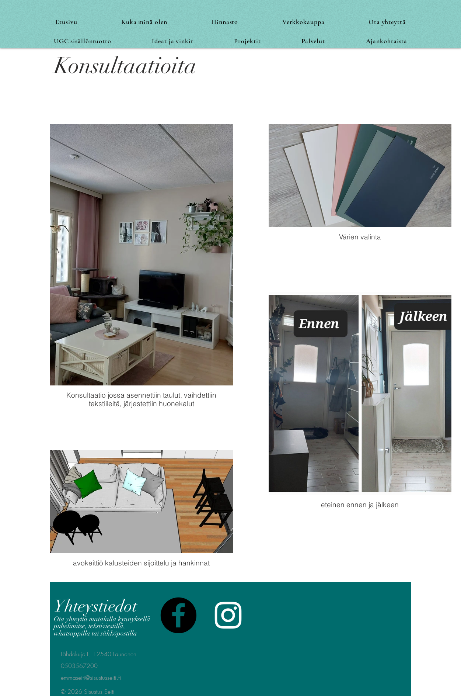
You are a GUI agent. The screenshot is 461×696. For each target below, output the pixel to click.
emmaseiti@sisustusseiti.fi (91, 678)
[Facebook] (178, 615)
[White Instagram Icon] (228, 615)
